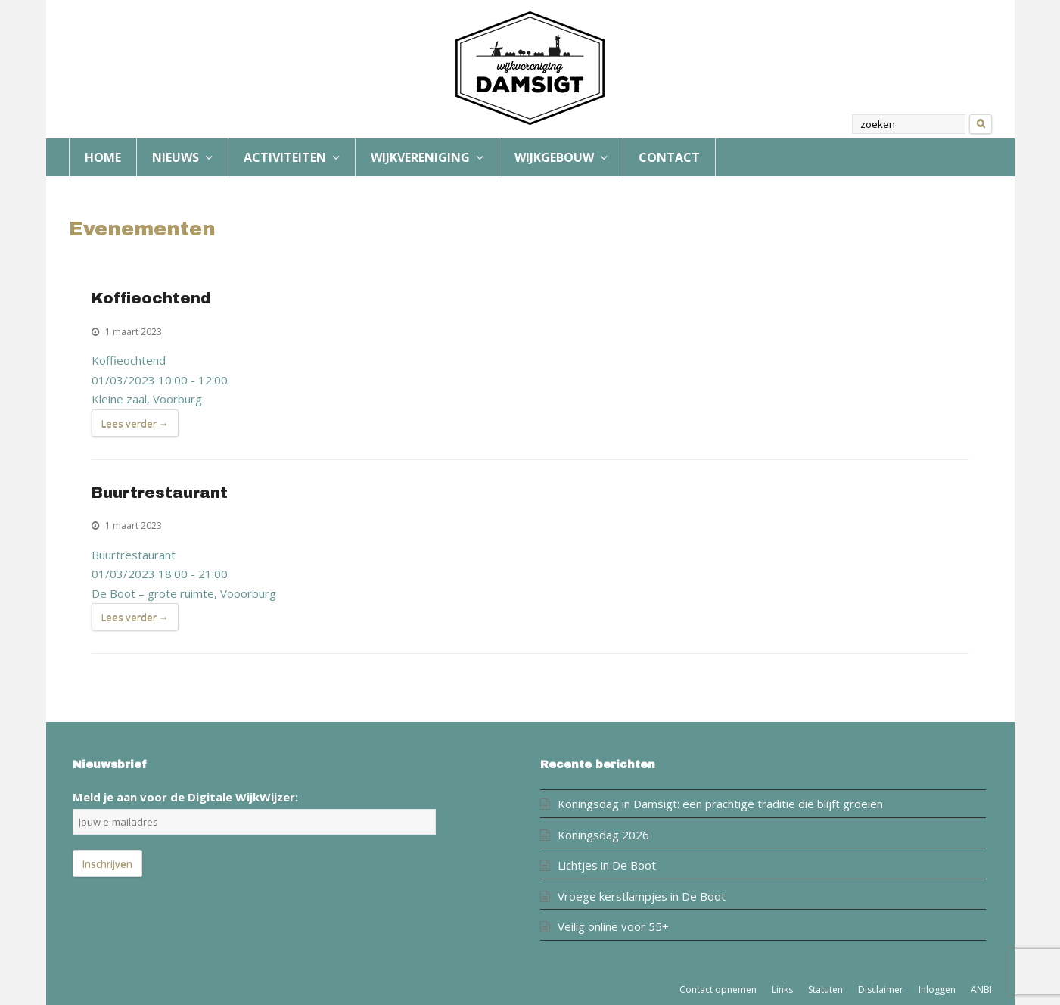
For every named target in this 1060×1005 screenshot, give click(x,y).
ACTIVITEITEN (292, 157)
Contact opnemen (718, 989)
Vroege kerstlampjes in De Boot (642, 896)
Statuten (825, 989)
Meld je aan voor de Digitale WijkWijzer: (185, 796)
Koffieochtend (151, 298)
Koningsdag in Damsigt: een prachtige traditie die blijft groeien (720, 803)
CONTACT (669, 157)
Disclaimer (880, 989)
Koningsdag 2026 (603, 834)
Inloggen (937, 989)
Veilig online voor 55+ (613, 926)
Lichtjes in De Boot (607, 865)
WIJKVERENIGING (427, 157)
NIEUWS (182, 157)
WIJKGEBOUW (561, 157)
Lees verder (135, 424)
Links (782, 989)
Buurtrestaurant (160, 493)
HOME (103, 157)
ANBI (981, 989)
